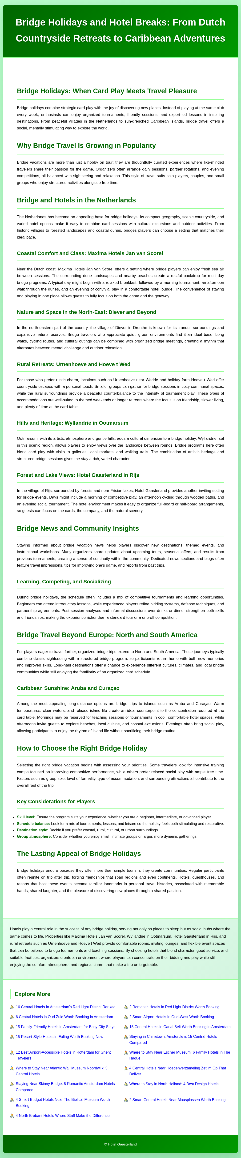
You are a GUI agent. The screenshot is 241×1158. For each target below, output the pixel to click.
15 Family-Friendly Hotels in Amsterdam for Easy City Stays (65, 1027)
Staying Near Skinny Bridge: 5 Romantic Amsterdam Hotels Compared (65, 1087)
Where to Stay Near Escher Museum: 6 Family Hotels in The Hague (179, 1055)
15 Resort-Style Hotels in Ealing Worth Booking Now (59, 1037)
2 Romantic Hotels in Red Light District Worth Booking (174, 1007)
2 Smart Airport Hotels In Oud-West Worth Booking (171, 1017)
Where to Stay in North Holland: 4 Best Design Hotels (174, 1084)
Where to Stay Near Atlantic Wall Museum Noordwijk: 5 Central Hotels (62, 1071)
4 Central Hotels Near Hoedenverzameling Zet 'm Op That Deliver (177, 1071)
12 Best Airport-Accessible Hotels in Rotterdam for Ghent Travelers (63, 1055)
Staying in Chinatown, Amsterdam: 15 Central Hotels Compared (173, 1039)
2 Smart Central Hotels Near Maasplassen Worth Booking (177, 1100)
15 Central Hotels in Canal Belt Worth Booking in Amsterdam (180, 1027)
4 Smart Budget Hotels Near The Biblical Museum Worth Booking (63, 1103)
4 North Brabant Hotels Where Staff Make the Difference (63, 1116)
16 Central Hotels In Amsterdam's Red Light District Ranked (66, 1007)
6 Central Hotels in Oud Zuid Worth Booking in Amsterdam (64, 1017)
